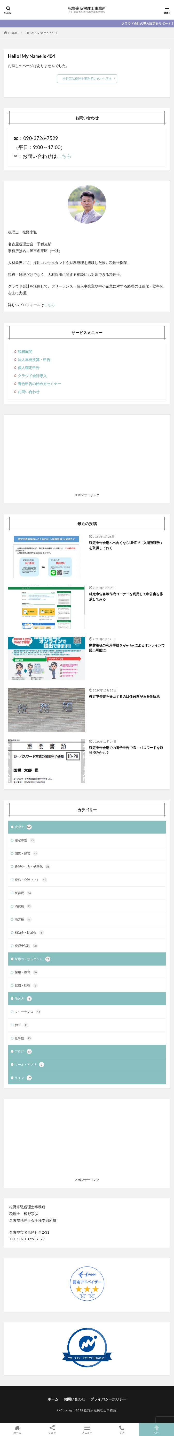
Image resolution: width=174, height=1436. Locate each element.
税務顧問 (25, 351)
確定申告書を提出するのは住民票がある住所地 (124, 696)
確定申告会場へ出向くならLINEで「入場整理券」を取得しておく (126, 545)
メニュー (87, 1429)
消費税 (23, 906)
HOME (13, 33)
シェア (52, 1429)
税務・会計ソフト (31, 879)
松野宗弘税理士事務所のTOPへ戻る (87, 78)
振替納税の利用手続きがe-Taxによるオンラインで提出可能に (127, 647)
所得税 (23, 893)
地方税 (23, 919)
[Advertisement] (87, 454)
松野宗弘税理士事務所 (100, 1410)
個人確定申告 (28, 367)
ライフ (23, 1077)
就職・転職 (26, 985)
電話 (121, 1429)
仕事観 (23, 1038)
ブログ (23, 1051)
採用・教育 (26, 972)
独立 (22, 1025)
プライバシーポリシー (108, 1399)
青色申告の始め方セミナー (39, 383)
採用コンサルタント (32, 959)
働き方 (23, 998)
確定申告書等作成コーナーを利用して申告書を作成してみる (126, 596)
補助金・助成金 (29, 932)
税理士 (23, 827)
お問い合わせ (28, 391)
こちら (64, 156)
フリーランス (28, 1011)
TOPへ (156, 1429)
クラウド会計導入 (32, 375)
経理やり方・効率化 (32, 866)
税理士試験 (26, 945)
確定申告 (25, 840)
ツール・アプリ (29, 1064)
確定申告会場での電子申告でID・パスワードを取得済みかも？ (126, 750)
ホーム (53, 1399)
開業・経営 (26, 853)
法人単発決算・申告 (34, 359)
